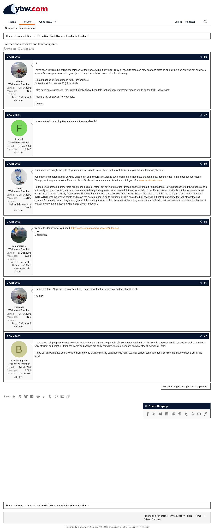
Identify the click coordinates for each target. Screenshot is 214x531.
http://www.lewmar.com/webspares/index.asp (95, 228)
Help (189, 515)
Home (12, 21)
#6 (205, 336)
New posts (11, 27)
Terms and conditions (156, 515)
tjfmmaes (11, 48)
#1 (205, 56)
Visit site (18, 100)
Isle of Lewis (25, 373)
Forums (27, 21)
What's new (45, 21)
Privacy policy (177, 515)
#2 (205, 115)
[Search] (205, 21)
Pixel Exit (144, 527)
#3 (205, 163)
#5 (205, 282)
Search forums (27, 27)
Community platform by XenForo (97, 527)
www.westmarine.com (150, 180)
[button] (55, 21)
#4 (205, 221)
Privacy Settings (152, 519)
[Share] (200, 57)
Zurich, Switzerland (21, 97)
